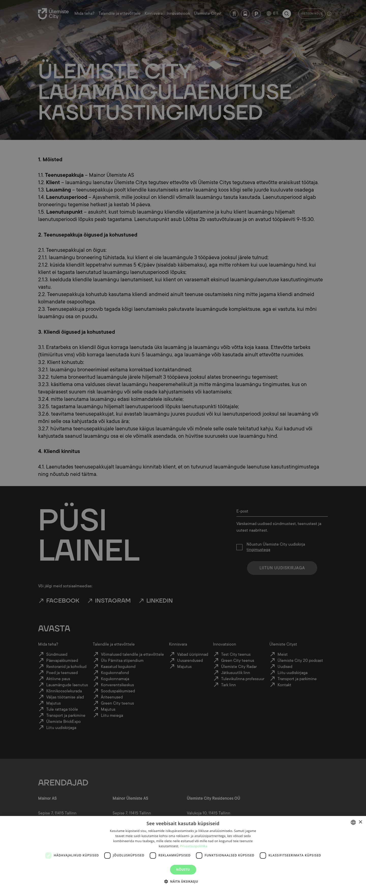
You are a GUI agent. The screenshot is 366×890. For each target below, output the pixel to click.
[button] (183, 881)
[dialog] (183, 853)
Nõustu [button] (183, 869)
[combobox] (353, 822)
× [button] (360, 822)
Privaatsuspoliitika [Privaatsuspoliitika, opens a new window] (193, 846)
